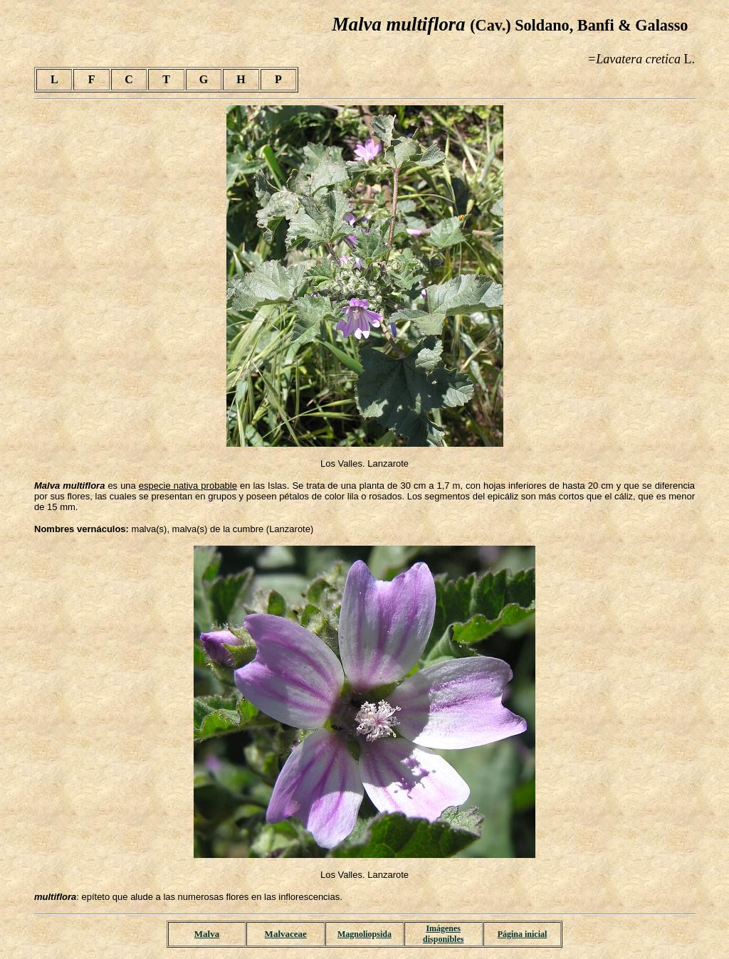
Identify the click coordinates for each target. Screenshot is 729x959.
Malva (206, 933)
